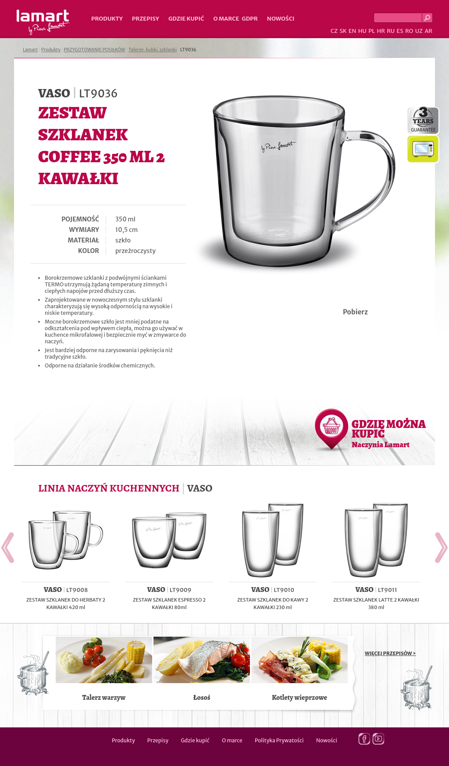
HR (381, 31)
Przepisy (145, 18)
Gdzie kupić (186, 18)
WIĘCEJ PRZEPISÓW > (390, 653)
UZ (419, 31)
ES (400, 31)
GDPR (250, 18)
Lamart (43, 22)
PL (371, 31)
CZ (334, 31)
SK (342, 31)
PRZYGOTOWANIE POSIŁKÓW (94, 50)
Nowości (281, 18)
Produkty (107, 18)
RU (391, 31)
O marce (226, 18)
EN (352, 31)
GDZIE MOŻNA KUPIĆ (389, 433)
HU (362, 31)
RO (409, 31)
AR (428, 31)
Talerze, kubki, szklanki (152, 50)
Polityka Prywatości (279, 740)
